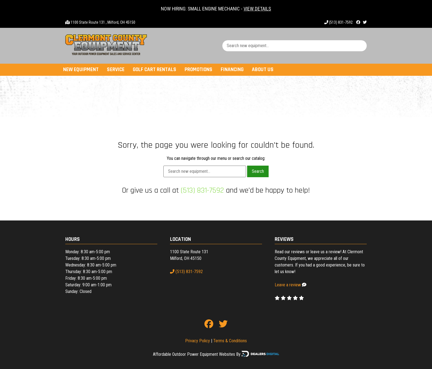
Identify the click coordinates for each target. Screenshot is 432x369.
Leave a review (288, 284)
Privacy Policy (197, 340)
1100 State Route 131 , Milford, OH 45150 (103, 22)
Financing (232, 69)
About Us (263, 69)
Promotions (198, 69)
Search (258, 171)
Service (116, 69)
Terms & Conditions (230, 340)
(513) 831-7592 (338, 22)
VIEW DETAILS (257, 9)
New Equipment (81, 69)
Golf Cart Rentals (154, 69)
